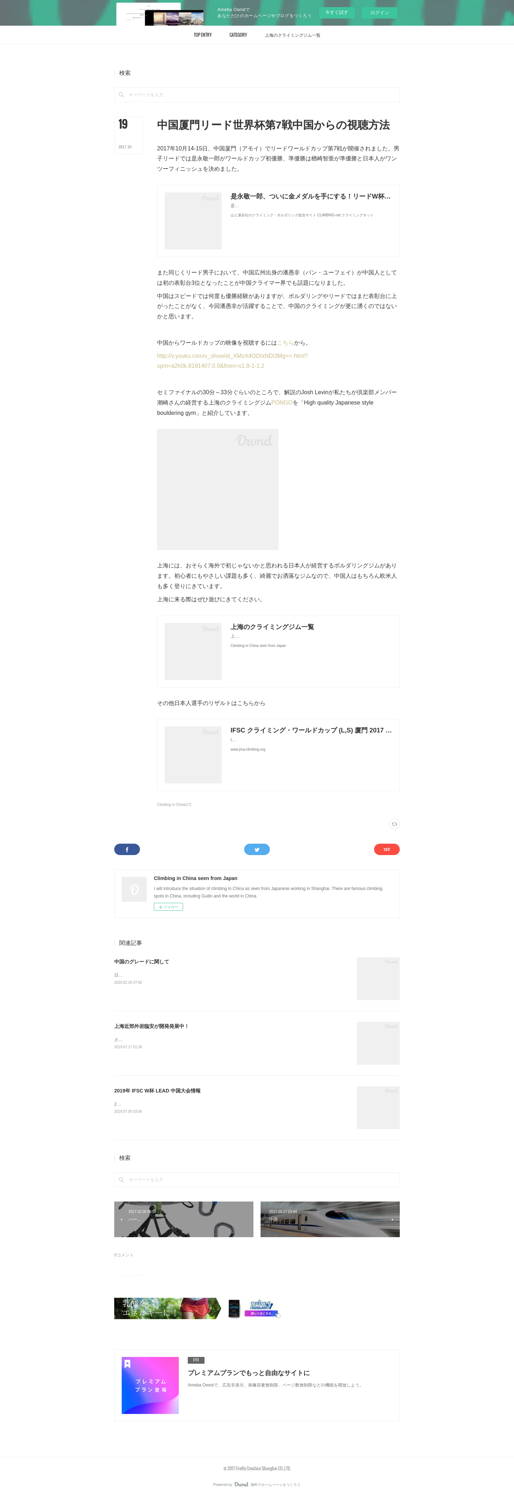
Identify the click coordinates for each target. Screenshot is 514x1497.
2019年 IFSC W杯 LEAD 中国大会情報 (157, 1091)
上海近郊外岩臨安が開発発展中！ (151, 1026)
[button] (203, 35)
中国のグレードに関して (141, 961)
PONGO (282, 403)
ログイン (380, 12)
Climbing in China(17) (174, 805)
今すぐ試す (336, 12)
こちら (285, 343)
